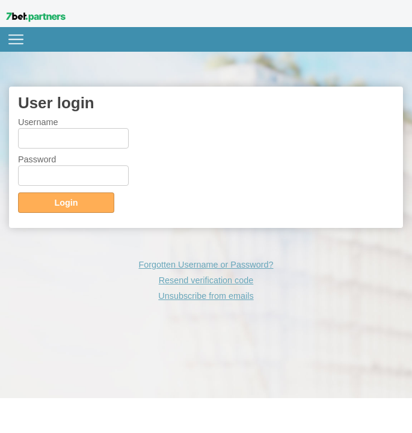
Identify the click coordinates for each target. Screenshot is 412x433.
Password (37, 159)
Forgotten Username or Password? (206, 264)
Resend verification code (206, 280)
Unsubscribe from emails (205, 296)
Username (38, 122)
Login (66, 202)
